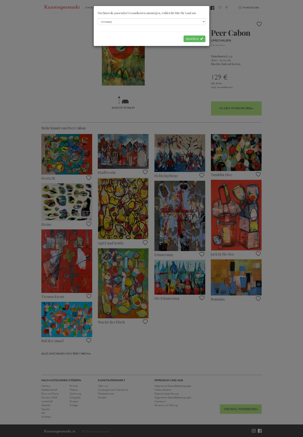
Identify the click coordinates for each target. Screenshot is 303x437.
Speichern (194, 39)
